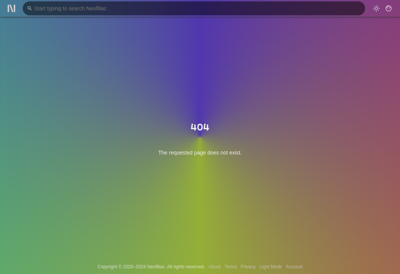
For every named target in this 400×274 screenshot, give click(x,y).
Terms (230, 266)
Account (294, 266)
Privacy (248, 266)
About (215, 266)
